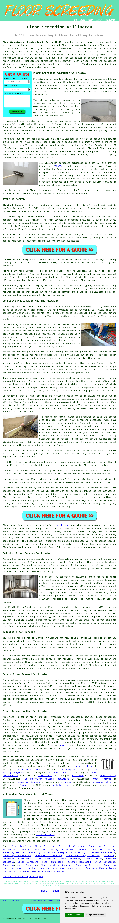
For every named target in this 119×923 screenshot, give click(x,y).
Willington (63, 525)
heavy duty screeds (63, 262)
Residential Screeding (16, 849)
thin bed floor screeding (68, 813)
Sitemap (4, 901)
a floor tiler (58, 772)
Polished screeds (13, 559)
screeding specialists (82, 733)
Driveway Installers (31, 871)
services (29, 547)
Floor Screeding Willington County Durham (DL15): (33, 42)
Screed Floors (93, 859)
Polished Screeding (79, 862)
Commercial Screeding (45, 849)
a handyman (68, 769)
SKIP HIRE (78, 776)
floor (41, 803)
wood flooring (108, 776)
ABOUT (90, 20)
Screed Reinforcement (72, 846)
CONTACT (99, 20)
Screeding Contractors (42, 852)
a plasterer (45, 776)
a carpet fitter (102, 782)
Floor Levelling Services (83, 856)
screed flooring (79, 310)
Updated (33, 901)
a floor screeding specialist (98, 61)
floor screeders (65, 538)
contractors (66, 387)
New (26, 901)
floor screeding (45, 835)
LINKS (82, 20)
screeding (31, 139)
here (62, 745)
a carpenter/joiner (29, 769)
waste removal (102, 779)
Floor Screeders (70, 859)
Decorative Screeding (102, 846)
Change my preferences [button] (95, 915)
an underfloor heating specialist (46, 779)
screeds (55, 583)
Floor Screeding (45, 859)
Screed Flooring (26, 868)
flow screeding (44, 806)
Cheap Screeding (45, 846)
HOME (75, 20)
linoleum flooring (29, 782)
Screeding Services (14, 852)
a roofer (66, 782)
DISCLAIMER (110, 20)
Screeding (109, 856)
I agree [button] (69, 915)
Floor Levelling (21, 846)
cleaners (24, 785)
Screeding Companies (88, 865)
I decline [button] (79, 915)
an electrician (84, 766)
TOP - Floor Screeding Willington (23, 877)
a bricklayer (61, 785)
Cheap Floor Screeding (71, 852)
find (11, 717)
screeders (62, 193)
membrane (8, 370)
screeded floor (20, 337)
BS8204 (59, 166)
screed (17, 127)
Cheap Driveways (54, 871)
